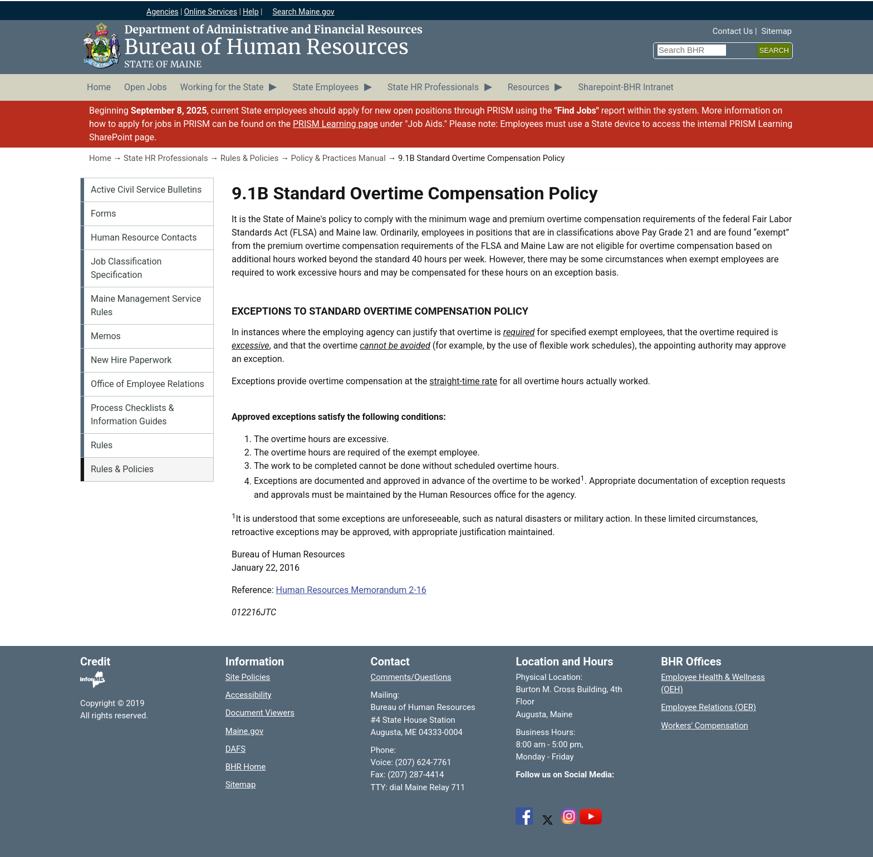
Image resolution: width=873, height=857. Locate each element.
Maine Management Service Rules (146, 305)
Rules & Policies (249, 158)
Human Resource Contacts (144, 237)
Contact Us (733, 31)
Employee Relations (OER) (708, 707)
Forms (103, 213)
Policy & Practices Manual (338, 158)
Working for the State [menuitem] (222, 87)
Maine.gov (244, 731)
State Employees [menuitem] (325, 87)
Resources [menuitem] (529, 87)
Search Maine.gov (303, 11)
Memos (106, 336)
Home (100, 158)
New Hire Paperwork (131, 360)
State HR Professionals (166, 158)
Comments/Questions (411, 677)
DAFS (235, 749)
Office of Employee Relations (147, 384)
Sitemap (777, 31)
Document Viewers (260, 713)
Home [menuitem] (99, 87)
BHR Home (245, 767)
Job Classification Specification (126, 268)
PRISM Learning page (335, 124)
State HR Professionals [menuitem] (433, 87)
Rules (101, 445)
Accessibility (248, 695)
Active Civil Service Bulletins (146, 189)
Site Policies (247, 677)
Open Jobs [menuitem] (145, 87)
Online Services (210, 11)
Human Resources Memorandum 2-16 (351, 590)
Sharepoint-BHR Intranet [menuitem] (625, 87)
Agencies (162, 11)
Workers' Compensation (704, 726)
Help (251, 11)
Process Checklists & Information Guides (132, 415)
